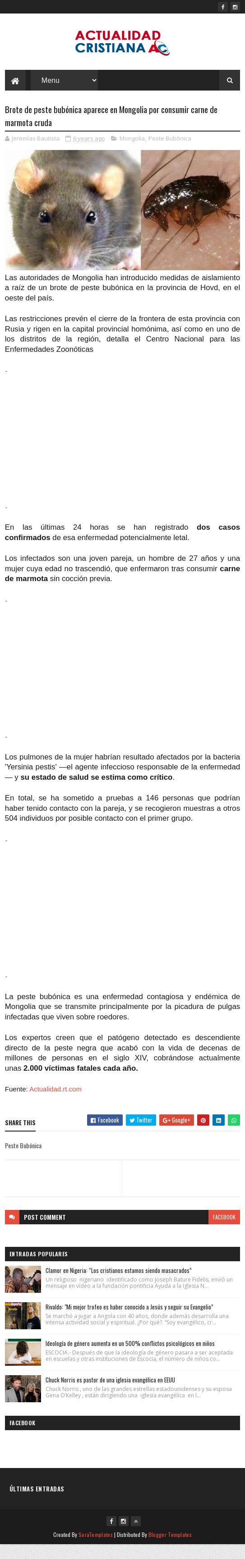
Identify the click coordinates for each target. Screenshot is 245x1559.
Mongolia (132, 153)
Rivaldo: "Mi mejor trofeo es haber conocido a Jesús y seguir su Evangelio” (129, 1321)
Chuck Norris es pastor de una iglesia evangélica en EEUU (110, 1394)
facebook (224, 1231)
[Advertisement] (122, 453)
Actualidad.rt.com (55, 1103)
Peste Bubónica (169, 153)
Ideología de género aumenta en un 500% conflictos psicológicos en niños (130, 1357)
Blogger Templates (170, 1549)
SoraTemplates (96, 1549)
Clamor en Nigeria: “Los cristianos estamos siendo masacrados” (119, 1284)
